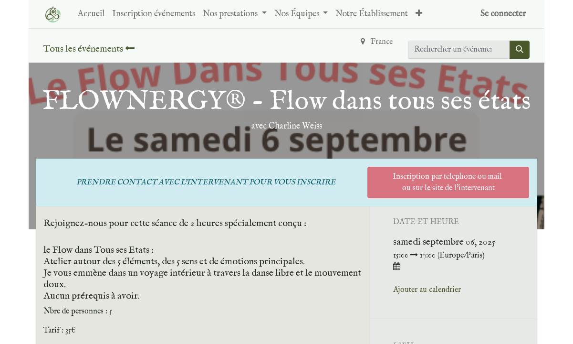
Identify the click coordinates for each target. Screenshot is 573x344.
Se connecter (503, 14)
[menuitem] (91, 14)
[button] (419, 14)
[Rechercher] (520, 50)
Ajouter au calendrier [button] (427, 290)
